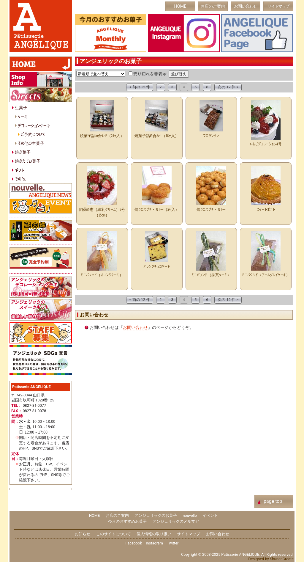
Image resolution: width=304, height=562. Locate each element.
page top (273, 501)
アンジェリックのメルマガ (176, 521)
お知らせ (82, 534)
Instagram (154, 543)
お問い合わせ (245, 6)
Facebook (134, 543)
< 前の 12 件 (139, 87)
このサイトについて (113, 534)
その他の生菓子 (31, 143)
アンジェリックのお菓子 (155, 515)
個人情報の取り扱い (154, 534)
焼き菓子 (23, 152)
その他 (20, 178)
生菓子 (21, 107)
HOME (180, 6)
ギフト (19, 170)
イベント (210, 515)
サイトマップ (278, 6)
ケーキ (23, 116)
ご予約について (33, 134)
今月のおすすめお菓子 (127, 521)
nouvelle (190, 515)
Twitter (173, 543)
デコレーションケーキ (34, 125)
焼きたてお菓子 (27, 161)
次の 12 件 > (228, 87)
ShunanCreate (282, 559)
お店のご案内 (212, 6)
